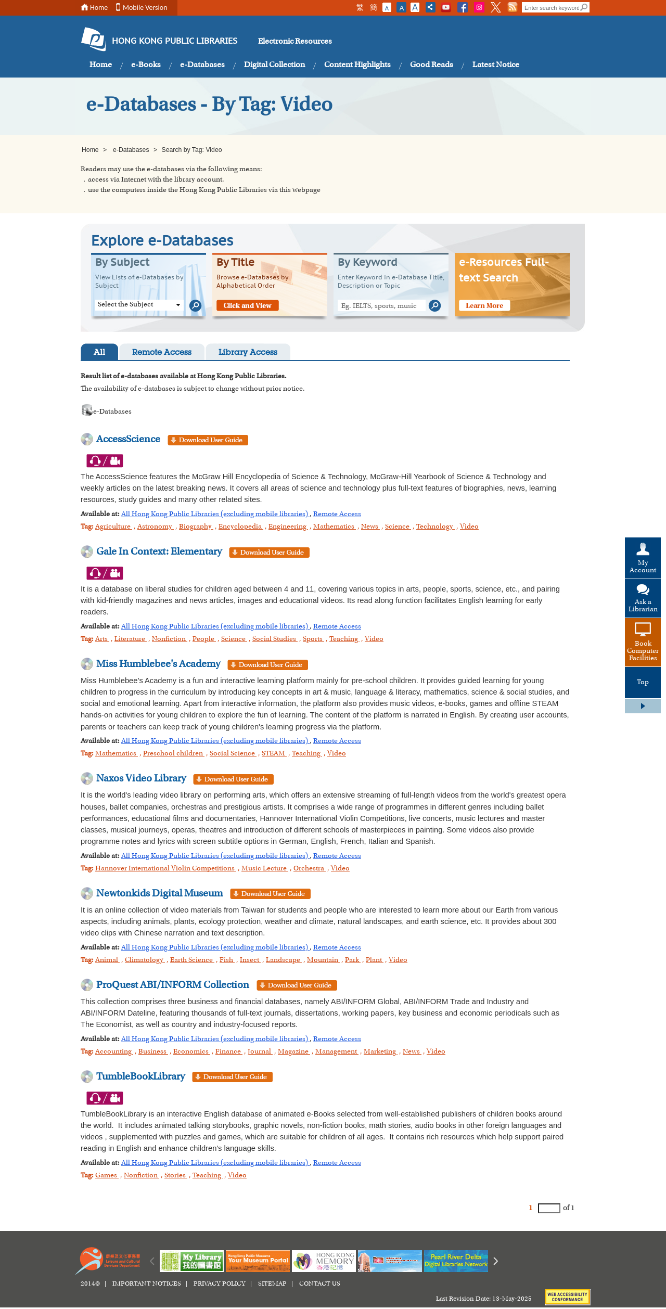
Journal (260, 1052)
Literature (130, 639)
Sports (313, 639)
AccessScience (128, 439)
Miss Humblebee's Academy (158, 664)
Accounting (114, 1052)
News (370, 527)
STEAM (274, 754)
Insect (250, 960)
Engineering (288, 527)
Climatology (145, 960)
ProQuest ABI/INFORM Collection (172, 985)
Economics (191, 1052)
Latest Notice (495, 65)
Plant (374, 960)
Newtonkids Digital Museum (159, 894)
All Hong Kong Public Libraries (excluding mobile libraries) (215, 514)
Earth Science (192, 960)
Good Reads (431, 65)
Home (99, 7)
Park (353, 960)
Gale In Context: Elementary (159, 552)
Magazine (294, 1052)
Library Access (248, 353)
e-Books (146, 65)
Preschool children (173, 754)
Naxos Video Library (141, 779)
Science (398, 527)
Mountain (323, 960)
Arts (102, 639)
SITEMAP (272, 1284)
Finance (228, 1052)
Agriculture (113, 527)
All (99, 353)
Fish (227, 960)
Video (469, 527)
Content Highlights (357, 65)
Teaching (344, 639)
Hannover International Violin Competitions (165, 868)
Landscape (284, 960)
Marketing (381, 1052)
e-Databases (202, 65)
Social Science (233, 754)
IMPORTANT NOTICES (146, 1284)
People (204, 639)
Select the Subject (125, 305)
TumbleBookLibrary (140, 1077)
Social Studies (275, 639)
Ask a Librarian (643, 606)
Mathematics (334, 527)
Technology (435, 527)
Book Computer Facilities (643, 651)
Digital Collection (274, 65)
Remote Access (161, 353)
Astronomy (155, 527)
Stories (175, 1175)
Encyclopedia (241, 527)
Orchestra (309, 868)
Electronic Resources (295, 41)
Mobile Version (145, 7)
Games (107, 1175)
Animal (107, 960)
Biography (196, 527)
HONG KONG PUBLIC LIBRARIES (174, 41)
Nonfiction (169, 639)
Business (153, 1052)
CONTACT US (319, 1284)
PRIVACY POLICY (220, 1284)
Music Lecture (264, 868)
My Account (643, 567)
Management (336, 1052)
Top (643, 682)
